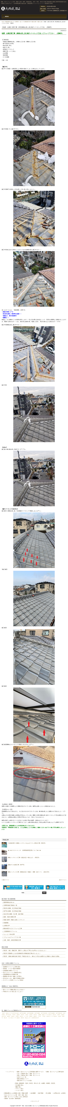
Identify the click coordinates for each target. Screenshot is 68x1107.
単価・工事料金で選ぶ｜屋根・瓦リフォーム (28, 1075)
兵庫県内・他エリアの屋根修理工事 (22, 21)
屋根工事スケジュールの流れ (24, 1080)
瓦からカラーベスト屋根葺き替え (12, 972)
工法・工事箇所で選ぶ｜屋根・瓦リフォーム (28, 1073)
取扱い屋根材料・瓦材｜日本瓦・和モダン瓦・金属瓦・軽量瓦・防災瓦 (35, 1083)
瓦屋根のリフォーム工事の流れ (11, 966)
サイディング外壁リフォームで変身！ (13, 980)
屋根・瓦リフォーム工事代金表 (55, 1071)
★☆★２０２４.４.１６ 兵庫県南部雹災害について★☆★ (24, 850)
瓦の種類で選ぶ (19, 1085)
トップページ (10, 1071)
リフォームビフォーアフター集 (12, 937)
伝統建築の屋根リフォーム (10, 970)
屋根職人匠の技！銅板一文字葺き (12, 976)
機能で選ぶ (18, 1087)
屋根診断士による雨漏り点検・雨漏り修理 (16, 1093)
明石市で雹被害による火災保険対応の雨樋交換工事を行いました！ (22, 953)
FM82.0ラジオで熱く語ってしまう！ (13, 991)
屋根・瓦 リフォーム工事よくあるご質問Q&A (16, 1096)
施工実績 (40, 1093)
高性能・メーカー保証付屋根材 (11, 968)
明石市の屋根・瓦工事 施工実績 (12, 908)
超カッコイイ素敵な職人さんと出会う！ (14, 989)
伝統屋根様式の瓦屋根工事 (10, 974)
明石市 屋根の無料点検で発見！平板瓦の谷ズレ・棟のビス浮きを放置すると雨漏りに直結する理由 (31, 956)
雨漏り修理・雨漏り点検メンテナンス (14, 919)
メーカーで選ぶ (19, 1090)
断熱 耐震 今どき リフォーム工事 (12, 928)
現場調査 (5, 922)
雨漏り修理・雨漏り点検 (37, 21)
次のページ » (62, 880)
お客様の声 (6, 925)
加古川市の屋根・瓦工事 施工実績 (13, 914)
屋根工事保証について (23, 1078)
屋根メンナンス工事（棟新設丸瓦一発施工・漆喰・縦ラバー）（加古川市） (29, 872)
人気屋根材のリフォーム (10, 931)
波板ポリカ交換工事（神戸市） (16, 864)
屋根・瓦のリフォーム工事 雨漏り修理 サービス (30, 1071)
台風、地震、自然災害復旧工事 (12, 940)
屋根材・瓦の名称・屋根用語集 (12, 1098)
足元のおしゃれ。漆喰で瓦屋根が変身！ (14, 978)
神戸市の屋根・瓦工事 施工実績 (12, 911)
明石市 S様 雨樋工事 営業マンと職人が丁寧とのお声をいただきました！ (24, 950)
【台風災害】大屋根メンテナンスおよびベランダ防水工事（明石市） (27, 843)
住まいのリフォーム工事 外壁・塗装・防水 (15, 1095)
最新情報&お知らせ (9, 21)
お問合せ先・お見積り (60, 1093)
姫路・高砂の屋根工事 (9, 917)
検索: (23, 892)
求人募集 (48, 1093)
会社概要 (33, 1093)
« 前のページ (5, 880)
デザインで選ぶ (19, 1088)
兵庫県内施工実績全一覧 (10, 905)
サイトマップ (35, 1101)
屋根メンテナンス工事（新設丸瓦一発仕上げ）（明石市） (24, 857)
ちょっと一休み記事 (9, 934)
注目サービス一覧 (21, 1077)
